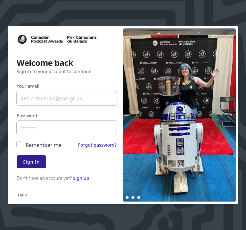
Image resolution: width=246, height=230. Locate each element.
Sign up (81, 178)
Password (27, 115)
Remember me (44, 145)
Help (22, 195)
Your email (28, 86)
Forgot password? (97, 145)
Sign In (31, 162)
